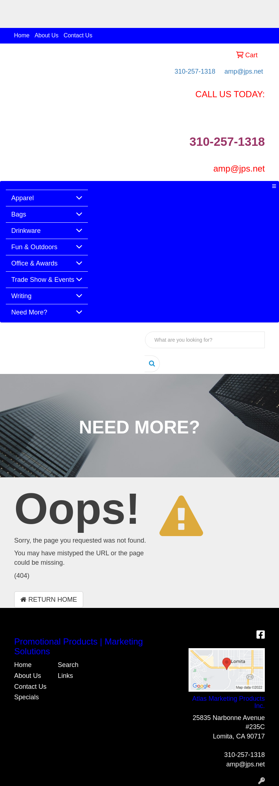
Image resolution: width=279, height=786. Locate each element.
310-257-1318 (195, 71)
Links (65, 675)
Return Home (48, 599)
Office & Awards (34, 263)
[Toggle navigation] (274, 186)
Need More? (29, 312)
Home (22, 35)
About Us (46, 35)
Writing (21, 296)
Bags (18, 214)
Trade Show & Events (42, 279)
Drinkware (26, 230)
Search (68, 664)
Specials (26, 697)
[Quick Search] (205, 340)
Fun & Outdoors (34, 247)
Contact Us (78, 35)
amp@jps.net (244, 71)
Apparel (22, 198)
